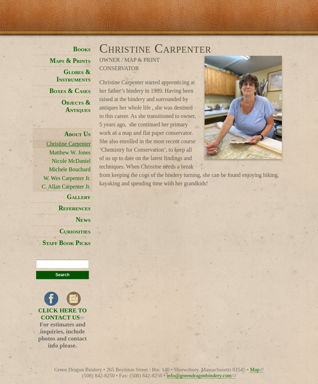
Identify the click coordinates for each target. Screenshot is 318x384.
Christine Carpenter (68, 144)
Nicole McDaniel (71, 161)
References (75, 208)
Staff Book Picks (66, 242)
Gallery (79, 196)
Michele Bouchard (70, 169)
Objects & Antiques (76, 106)
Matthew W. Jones (70, 152)
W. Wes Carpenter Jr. (67, 178)
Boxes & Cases (70, 90)
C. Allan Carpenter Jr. (66, 187)
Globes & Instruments (74, 75)
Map (257, 369)
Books (82, 49)
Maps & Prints (70, 60)
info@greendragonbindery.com (201, 375)
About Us (77, 134)
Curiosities (75, 231)
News (83, 219)
